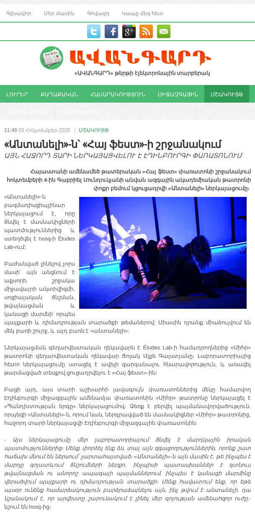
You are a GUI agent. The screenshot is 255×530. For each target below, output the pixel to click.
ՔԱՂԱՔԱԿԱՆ (59, 94)
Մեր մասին (59, 12)
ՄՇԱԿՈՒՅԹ (227, 94)
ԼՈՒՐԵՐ (17, 94)
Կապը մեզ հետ (142, 12)
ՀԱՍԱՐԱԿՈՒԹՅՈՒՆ (117, 94)
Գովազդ (98, 12)
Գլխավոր (18, 12)
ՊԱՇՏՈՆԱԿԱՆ (26, 111)
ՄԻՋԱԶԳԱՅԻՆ (178, 94)
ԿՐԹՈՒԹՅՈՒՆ (78, 111)
